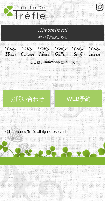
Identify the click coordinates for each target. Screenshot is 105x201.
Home (10, 54)
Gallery (61, 54)
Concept (27, 54)
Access (94, 54)
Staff (77, 54)
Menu (44, 54)
